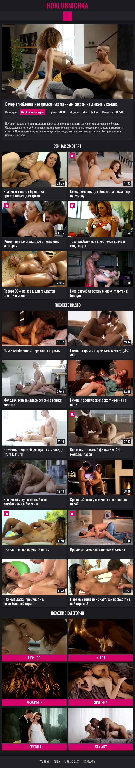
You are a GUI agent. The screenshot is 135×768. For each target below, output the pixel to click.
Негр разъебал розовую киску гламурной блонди (99, 293)
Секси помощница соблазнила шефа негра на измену (100, 193)
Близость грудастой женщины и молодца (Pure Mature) (33, 452)
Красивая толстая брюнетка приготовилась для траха (24, 193)
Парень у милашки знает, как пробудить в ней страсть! (100, 601)
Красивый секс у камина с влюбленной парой (98, 502)
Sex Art (101, 747)
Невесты (34, 747)
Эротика (101, 702)
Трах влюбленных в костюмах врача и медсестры (97, 243)
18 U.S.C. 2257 (71, 761)
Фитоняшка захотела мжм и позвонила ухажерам (31, 243)
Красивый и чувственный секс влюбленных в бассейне (25, 502)
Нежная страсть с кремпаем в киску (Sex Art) (99, 352)
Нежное (34, 657)
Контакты (89, 761)
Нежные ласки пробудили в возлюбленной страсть (24, 601)
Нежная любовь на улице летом (27, 549)
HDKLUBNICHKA (67, 5)
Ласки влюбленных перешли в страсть (32, 350)
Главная (45, 761)
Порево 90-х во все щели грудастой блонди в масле (29, 293)
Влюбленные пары (32, 112)
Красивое (34, 702)
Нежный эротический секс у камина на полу (98, 402)
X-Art (101, 657)
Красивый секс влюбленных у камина (97, 549)
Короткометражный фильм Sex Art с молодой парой (96, 452)
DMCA (57, 761)
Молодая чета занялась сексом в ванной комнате (33, 402)
